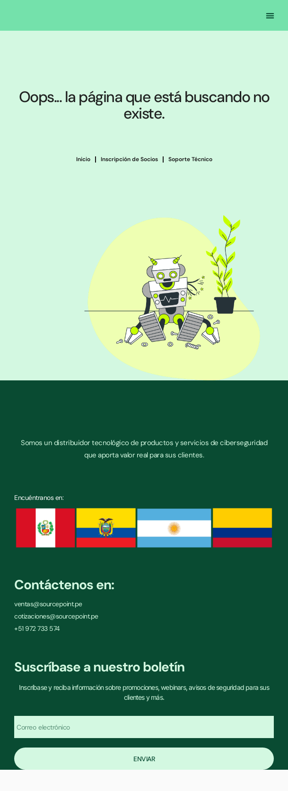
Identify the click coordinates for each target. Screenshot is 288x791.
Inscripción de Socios (129, 159)
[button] (270, 15)
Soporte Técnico (190, 159)
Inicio (83, 159)
